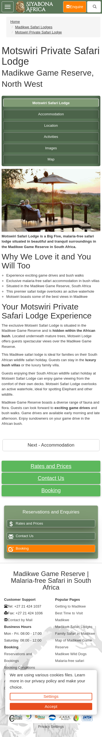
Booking (51, 490)
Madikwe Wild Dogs (71, 654)
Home (15, 22)
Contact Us (51, 478)
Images (51, 148)
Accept (51, 706)
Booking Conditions (19, 667)
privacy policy (44, 681)
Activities (51, 137)
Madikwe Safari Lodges (33, 27)
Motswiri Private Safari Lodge (38, 32)
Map (51, 159)
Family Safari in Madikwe (75, 633)
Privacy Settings (51, 726)
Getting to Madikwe (70, 606)
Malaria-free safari (69, 661)
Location (51, 125)
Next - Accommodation (51, 445)
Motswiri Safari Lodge (51, 103)
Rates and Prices (50, 466)
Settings (51, 696)
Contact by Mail (20, 620)
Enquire (76, 6)
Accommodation (51, 114)
